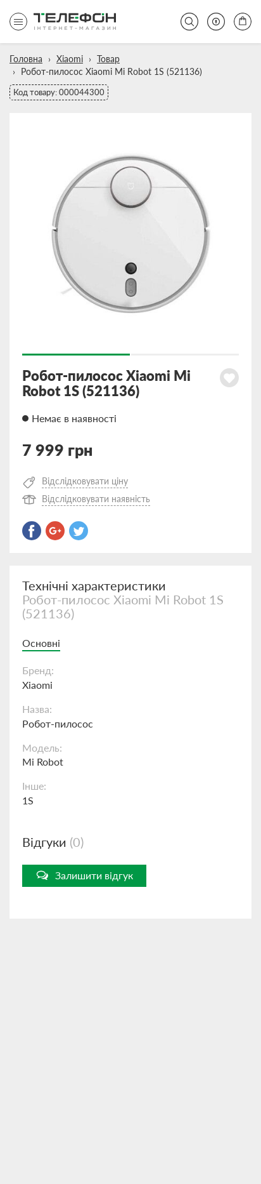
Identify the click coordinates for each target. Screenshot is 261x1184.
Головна (26, 58)
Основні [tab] (41, 643)
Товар (108, 58)
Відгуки (53, 841)
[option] (130, 234)
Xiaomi (69, 58)
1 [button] (76, 355)
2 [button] (185, 355)
